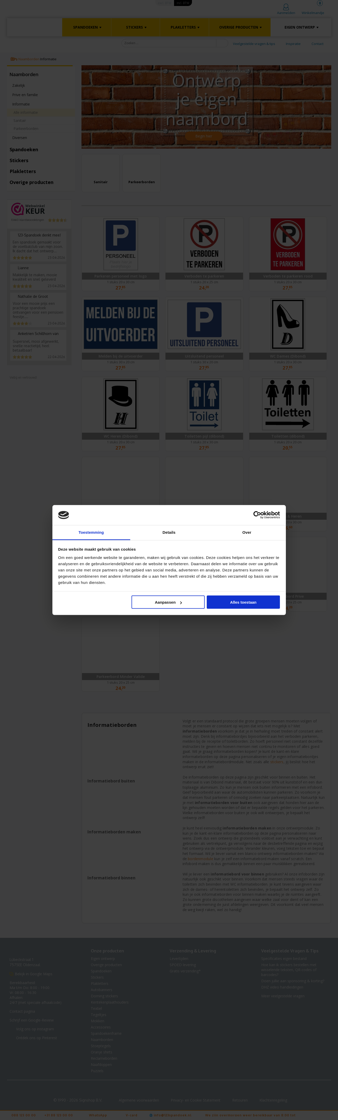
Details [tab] (169, 532)
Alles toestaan (243, 602)
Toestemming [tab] (91, 532)
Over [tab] (246, 532)
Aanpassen (168, 602)
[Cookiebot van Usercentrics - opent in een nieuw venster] (257, 515)
